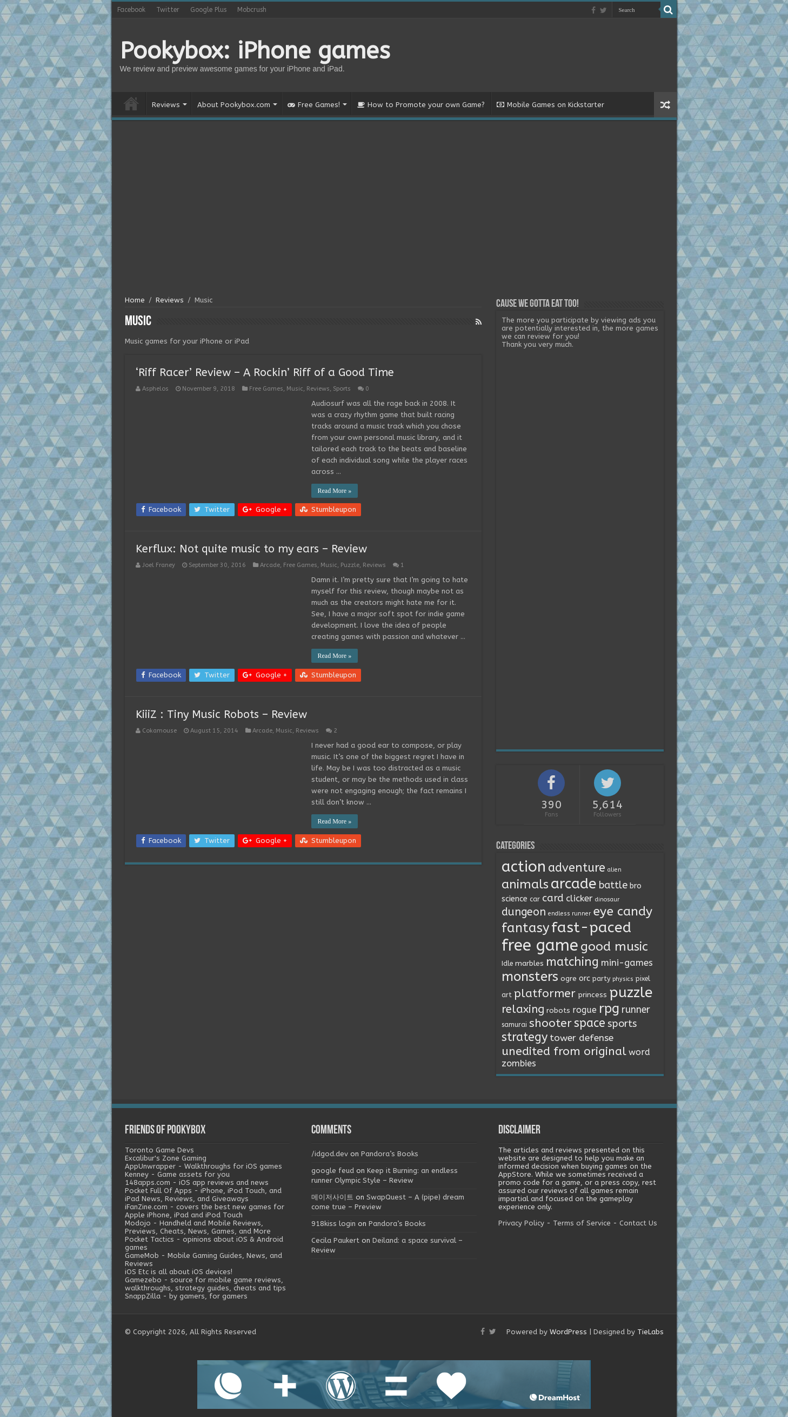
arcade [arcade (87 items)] (574, 883)
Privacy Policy (521, 1223)
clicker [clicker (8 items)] (579, 898)
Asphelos (155, 388)
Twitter (167, 10)
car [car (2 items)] (535, 899)
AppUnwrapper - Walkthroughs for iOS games (203, 1166)
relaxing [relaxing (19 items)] (523, 1009)
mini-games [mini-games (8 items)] (627, 962)
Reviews (166, 105)
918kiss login (333, 1224)
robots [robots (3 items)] (558, 1010)
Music (294, 388)
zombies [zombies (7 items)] (519, 1063)
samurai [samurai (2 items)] (514, 1025)
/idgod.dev (329, 1154)
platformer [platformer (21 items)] (545, 993)
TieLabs (650, 1332)
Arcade (270, 565)
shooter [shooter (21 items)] (550, 1023)
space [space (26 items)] (589, 1023)
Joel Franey (158, 565)
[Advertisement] (394, 209)
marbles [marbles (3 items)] (529, 963)
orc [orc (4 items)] (584, 978)
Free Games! (314, 105)
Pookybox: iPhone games (255, 50)
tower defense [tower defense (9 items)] (581, 1038)
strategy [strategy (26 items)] (524, 1037)
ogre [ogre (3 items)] (568, 978)
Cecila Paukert (335, 1240)
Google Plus (208, 10)
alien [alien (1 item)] (614, 869)
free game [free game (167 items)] (540, 945)
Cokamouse (159, 730)
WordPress (568, 1332)
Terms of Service (582, 1223)
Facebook (131, 10)
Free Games (266, 388)
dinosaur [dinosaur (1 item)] (607, 899)
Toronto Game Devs (159, 1150)
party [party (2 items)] (601, 979)
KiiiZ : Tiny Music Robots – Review (221, 714)
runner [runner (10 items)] (636, 1010)
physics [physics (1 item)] (622, 979)
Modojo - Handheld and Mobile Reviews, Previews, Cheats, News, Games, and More (198, 1227)
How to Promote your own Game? (421, 105)
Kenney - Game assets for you (177, 1174)
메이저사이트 (332, 1197)
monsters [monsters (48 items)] (530, 976)
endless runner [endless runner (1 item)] (569, 913)
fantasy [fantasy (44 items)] (525, 927)
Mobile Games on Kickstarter (550, 105)
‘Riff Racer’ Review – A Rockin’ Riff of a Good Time (265, 372)
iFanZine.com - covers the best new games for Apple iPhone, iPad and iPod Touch (204, 1211)
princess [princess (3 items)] (592, 995)
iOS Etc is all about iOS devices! (178, 1272)
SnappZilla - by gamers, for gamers (186, 1296)
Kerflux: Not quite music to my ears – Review (251, 549)
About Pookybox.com (233, 105)
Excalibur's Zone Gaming (165, 1158)
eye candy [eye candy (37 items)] (622, 911)
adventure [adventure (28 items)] (576, 868)
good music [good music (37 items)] (614, 946)
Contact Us (638, 1223)
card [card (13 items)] (553, 898)
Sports (342, 388)
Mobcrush (251, 10)
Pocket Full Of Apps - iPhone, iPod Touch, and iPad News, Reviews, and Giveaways (203, 1195)
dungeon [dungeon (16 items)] (524, 912)
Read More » (335, 491)
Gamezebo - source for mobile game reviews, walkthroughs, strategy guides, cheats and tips (205, 1284)
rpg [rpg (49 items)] (609, 1008)
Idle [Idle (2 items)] (507, 963)
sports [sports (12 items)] (622, 1024)
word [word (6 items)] (639, 1052)
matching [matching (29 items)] (572, 962)
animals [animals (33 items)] (525, 884)
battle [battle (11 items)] (613, 885)
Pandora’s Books (389, 1154)
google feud (332, 1170)
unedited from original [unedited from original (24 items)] (564, 1051)
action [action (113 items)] (524, 866)
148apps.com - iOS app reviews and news (197, 1182)
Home (131, 103)
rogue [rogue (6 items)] (584, 1010)
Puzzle (349, 565)
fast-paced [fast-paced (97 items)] (591, 927)
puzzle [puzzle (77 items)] (630, 992)
